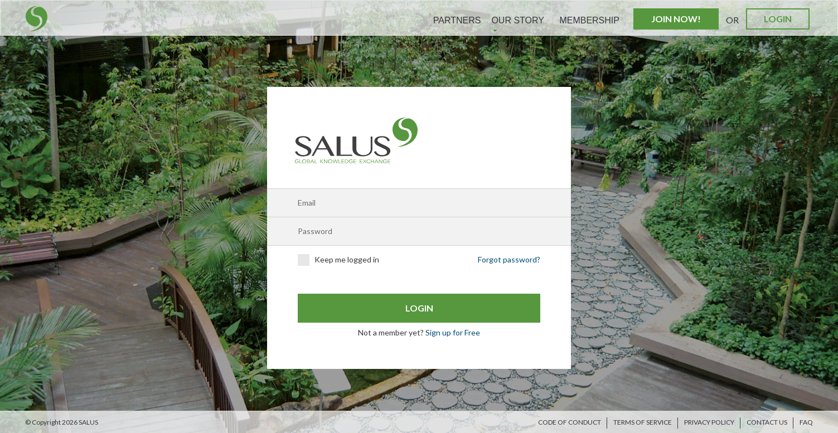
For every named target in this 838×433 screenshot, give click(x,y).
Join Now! (676, 18)
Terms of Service (642, 422)
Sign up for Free (452, 332)
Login (778, 18)
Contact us (767, 422)
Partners (457, 20)
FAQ (806, 422)
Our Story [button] (517, 24)
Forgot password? (509, 259)
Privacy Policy (709, 422)
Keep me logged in (338, 260)
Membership (589, 20)
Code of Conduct (569, 422)
